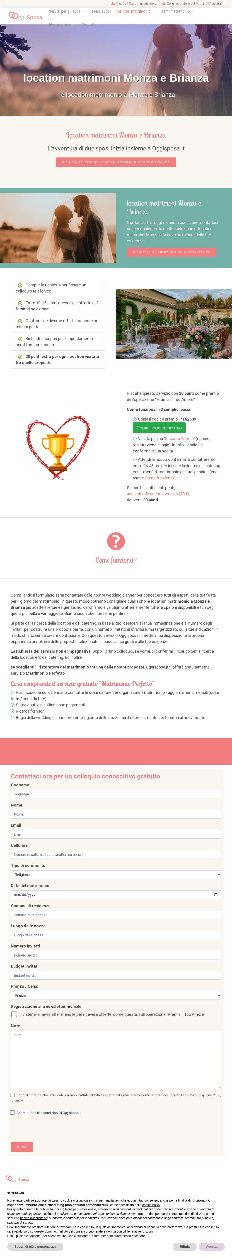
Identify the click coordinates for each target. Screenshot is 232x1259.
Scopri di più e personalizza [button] (35, 1246)
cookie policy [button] (151, 1205)
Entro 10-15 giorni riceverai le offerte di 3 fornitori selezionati (57, 305)
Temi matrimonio (176, 11)
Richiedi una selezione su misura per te (171, 252)
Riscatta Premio (179, 438)
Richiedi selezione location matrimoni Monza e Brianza (116, 162)
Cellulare (19, 845)
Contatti (88, 24)
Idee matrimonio (63, 24)
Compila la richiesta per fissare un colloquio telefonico (51, 288)
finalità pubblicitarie (33, 1218)
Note (15, 1025)
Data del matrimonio (30, 885)
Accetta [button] (212, 1246)
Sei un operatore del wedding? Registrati (192, 4)
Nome (16, 805)
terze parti (72, 1209)
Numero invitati (25, 946)
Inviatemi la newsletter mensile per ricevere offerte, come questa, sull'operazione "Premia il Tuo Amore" (109, 1014)
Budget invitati (25, 966)
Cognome (20, 785)
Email (16, 825)
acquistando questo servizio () (158, 493)
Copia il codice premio (159, 428)
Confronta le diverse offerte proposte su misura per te (57, 323)
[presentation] (45, 1130)
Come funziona (158, 478)
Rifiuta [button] (185, 1246)
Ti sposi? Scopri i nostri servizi (134, 4)
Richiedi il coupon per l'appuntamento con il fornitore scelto (54, 341)
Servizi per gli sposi (65, 11)
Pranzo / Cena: (24, 986)
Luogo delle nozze (28, 925)
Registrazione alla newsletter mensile (46, 1006)
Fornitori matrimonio (134, 11)
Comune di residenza (31, 905)
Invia (22, 1147)
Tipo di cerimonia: (28, 865)
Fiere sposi (101, 11)
